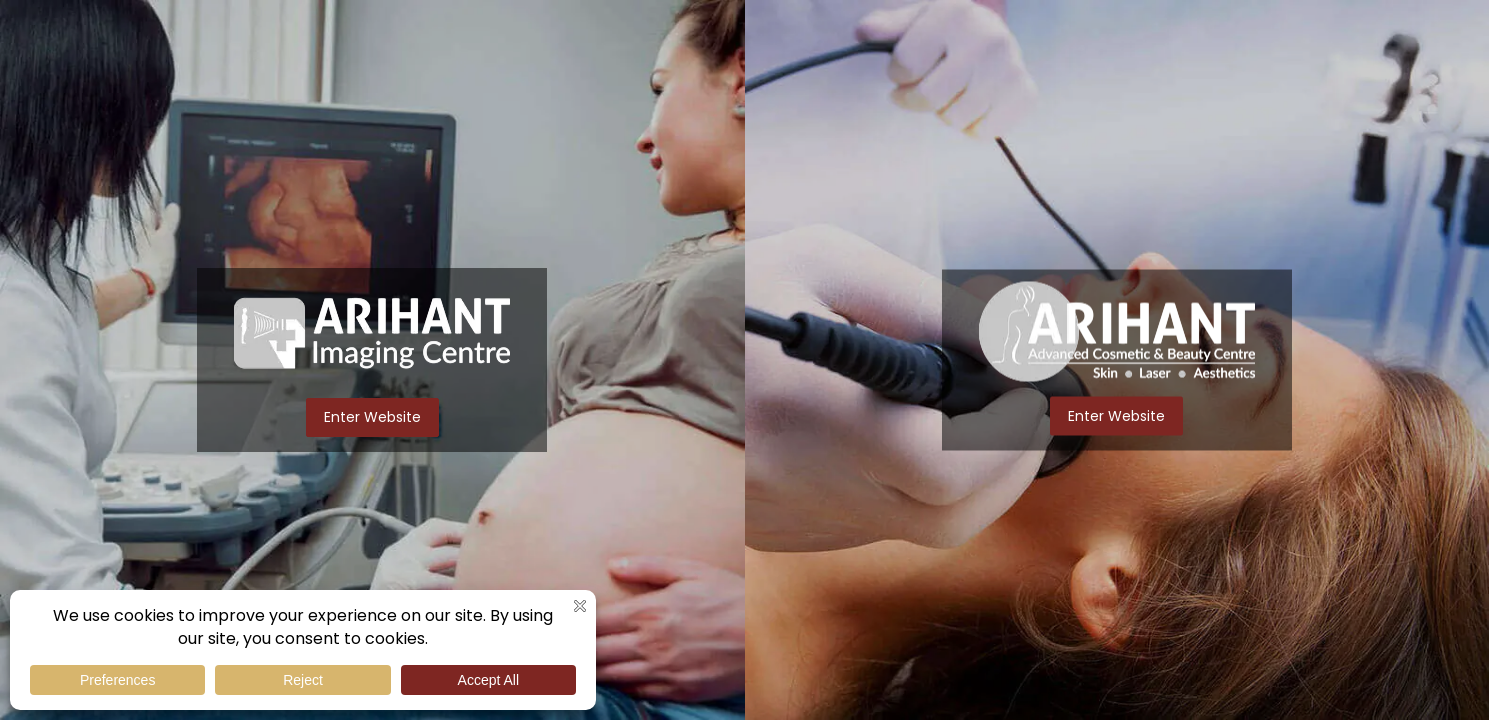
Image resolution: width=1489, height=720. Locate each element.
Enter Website (372, 417)
